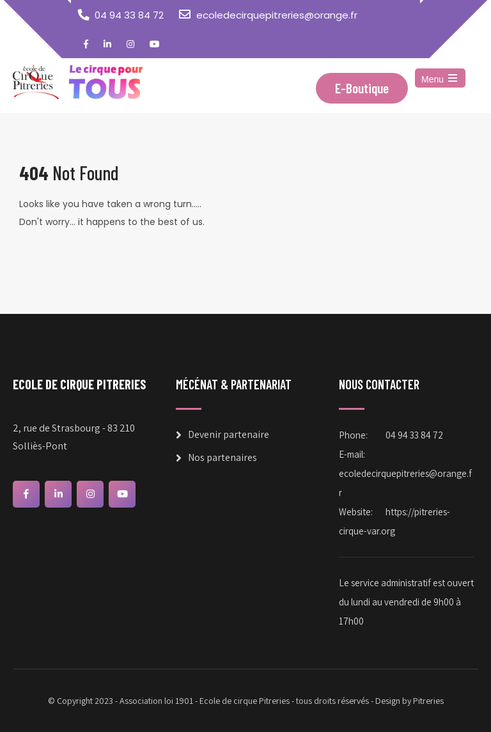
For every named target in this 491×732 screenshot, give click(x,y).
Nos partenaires (222, 457)
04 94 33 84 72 (129, 15)
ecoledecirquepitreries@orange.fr (276, 15)
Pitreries (428, 700)
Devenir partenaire (228, 434)
